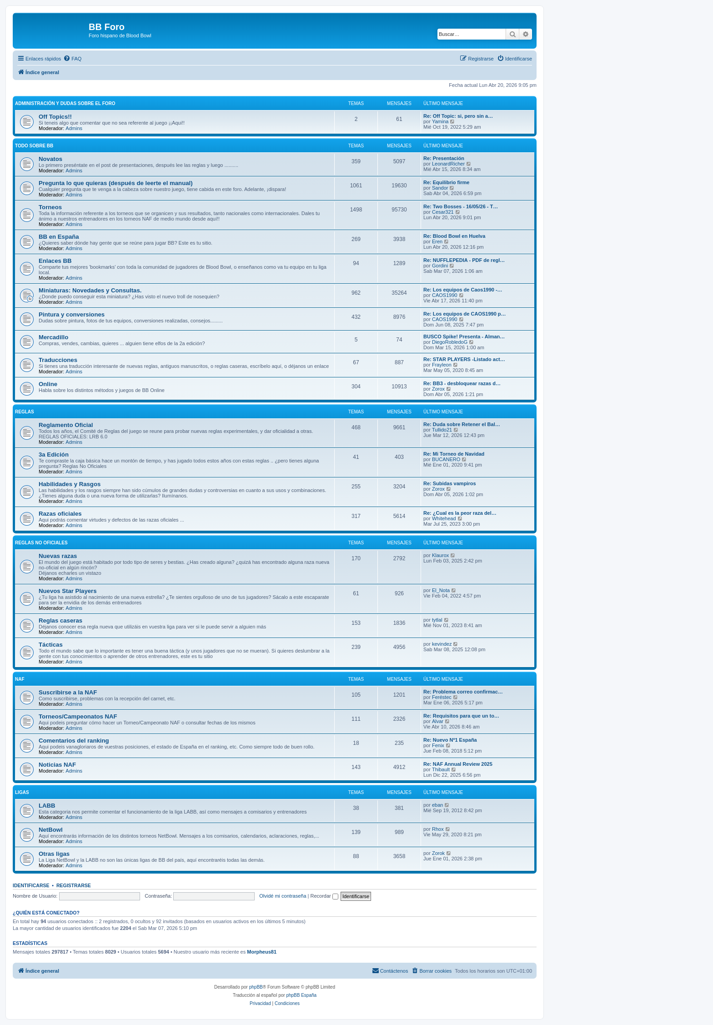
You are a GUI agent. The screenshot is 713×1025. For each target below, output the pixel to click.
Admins (73, 128)
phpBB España (301, 995)
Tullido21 (442, 429)
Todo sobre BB (34, 145)
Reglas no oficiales (41, 542)
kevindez (442, 644)
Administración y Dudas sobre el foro (65, 103)
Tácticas (51, 644)
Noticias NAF (57, 764)
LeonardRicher (448, 163)
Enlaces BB (55, 260)
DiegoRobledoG (449, 342)
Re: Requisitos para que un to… (461, 716)
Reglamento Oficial (66, 425)
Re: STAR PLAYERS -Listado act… (464, 359)
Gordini (440, 265)
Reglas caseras (60, 620)
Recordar (324, 896)
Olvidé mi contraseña (282, 896)
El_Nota (441, 590)
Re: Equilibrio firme (446, 182)
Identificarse (31, 885)
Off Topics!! (55, 116)
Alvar (437, 721)
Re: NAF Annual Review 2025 (457, 764)
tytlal (437, 620)
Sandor (440, 188)
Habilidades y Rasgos (69, 484)
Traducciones (58, 360)
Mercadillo (53, 337)
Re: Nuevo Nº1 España (450, 740)
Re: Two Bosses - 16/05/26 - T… (460, 206)
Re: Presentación (443, 158)
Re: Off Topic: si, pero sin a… (458, 116)
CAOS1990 (444, 295)
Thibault (441, 769)
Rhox (438, 829)
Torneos (50, 207)
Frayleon (442, 364)
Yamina (440, 121)
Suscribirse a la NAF (68, 692)
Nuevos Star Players (68, 591)
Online (48, 384)
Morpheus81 (261, 952)
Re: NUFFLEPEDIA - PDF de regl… (464, 260)
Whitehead (444, 518)
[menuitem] (72, 58)
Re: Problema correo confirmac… (463, 691)
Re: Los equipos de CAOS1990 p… (464, 314)
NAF (20, 679)
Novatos (50, 159)
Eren (437, 241)
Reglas (24, 411)
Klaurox (440, 555)
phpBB (256, 987)
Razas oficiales (60, 513)
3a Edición (54, 454)
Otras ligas (54, 853)
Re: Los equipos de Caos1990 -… (462, 289)
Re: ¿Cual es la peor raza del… (460, 513)
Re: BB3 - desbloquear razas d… (462, 383)
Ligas (22, 792)
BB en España (59, 236)
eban (437, 805)
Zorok (438, 853)
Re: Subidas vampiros (449, 483)
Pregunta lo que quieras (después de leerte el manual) (116, 183)
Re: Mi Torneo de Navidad (453, 454)
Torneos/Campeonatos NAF (78, 716)
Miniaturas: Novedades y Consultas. (90, 290)
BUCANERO (446, 459)
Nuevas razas (58, 556)
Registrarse (73, 885)
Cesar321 (443, 212)
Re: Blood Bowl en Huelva (454, 236)
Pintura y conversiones (72, 314)
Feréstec (442, 697)
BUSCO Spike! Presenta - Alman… (464, 336)
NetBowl (51, 829)
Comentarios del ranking (74, 740)
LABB (47, 805)
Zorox (438, 389)
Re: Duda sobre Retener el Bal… (461, 424)
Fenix (438, 745)
